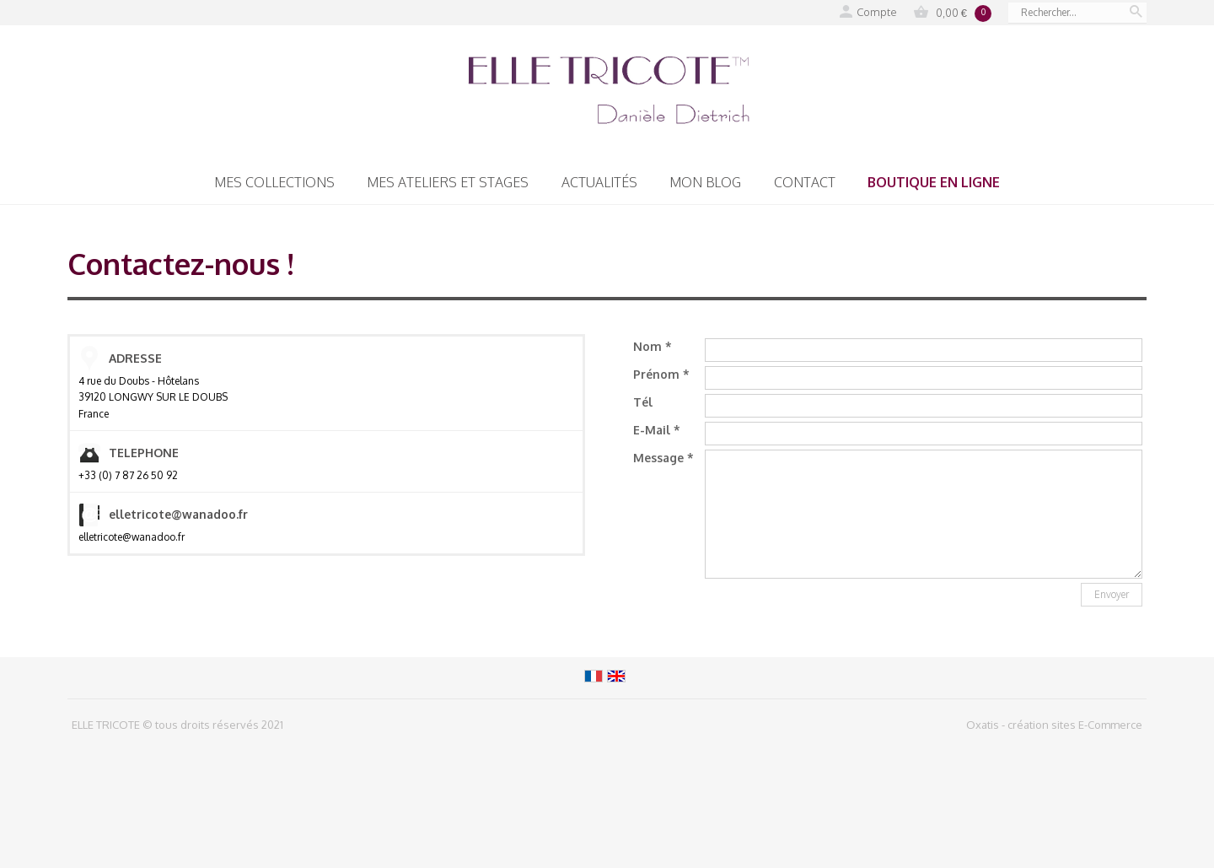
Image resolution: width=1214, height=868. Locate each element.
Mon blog (705, 182)
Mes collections (274, 182)
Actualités (599, 182)
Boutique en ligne (934, 182)
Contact (804, 182)
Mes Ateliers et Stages (448, 182)
